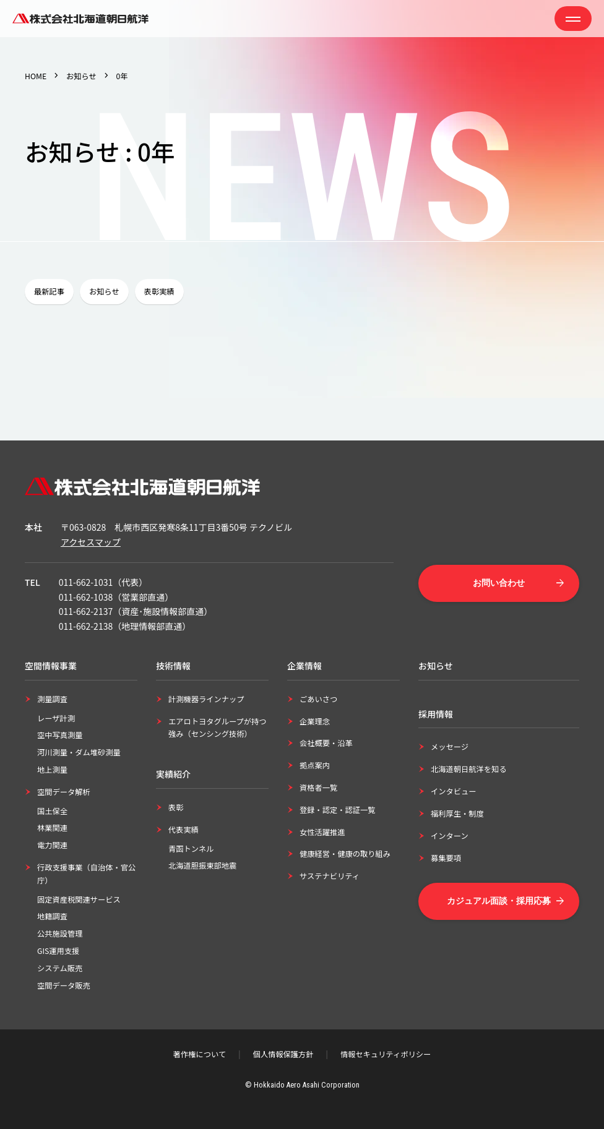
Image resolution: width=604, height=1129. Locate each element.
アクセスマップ (91, 542)
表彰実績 (159, 291)
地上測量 (52, 769)
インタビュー (454, 791)
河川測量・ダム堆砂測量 (79, 752)
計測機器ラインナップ (206, 699)
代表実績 (183, 829)
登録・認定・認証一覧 (338, 809)
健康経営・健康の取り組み (345, 853)
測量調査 (52, 699)
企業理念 (315, 721)
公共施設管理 (60, 933)
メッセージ (449, 746)
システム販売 (59, 968)
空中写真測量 (60, 735)
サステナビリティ (330, 876)
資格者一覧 (318, 787)
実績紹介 (173, 774)
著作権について (199, 1054)
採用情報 (435, 714)
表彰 (176, 807)
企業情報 (304, 665)
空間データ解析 (63, 791)
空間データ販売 (63, 985)
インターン (449, 835)
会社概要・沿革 (326, 743)
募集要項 (446, 858)
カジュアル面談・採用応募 (499, 901)
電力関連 (52, 845)
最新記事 (49, 291)
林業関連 (52, 827)
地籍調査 (52, 916)
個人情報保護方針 (283, 1054)
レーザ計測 (56, 718)
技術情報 (173, 665)
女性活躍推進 (322, 832)
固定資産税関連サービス (79, 899)
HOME (35, 76)
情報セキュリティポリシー (385, 1054)
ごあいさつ (318, 699)
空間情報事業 (51, 665)
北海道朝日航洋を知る (469, 769)
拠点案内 (315, 765)
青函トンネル (191, 848)
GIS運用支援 (58, 950)
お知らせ (81, 76)
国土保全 (52, 811)
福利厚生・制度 (457, 813)
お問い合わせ (499, 583)
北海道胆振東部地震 (202, 865)
